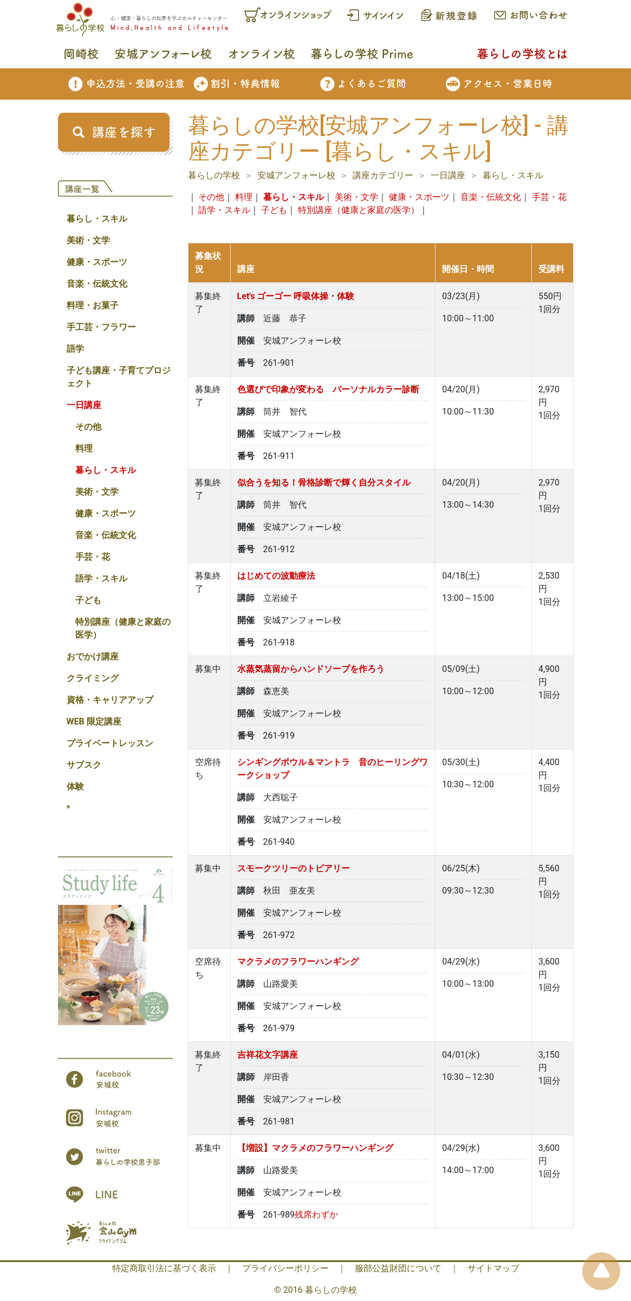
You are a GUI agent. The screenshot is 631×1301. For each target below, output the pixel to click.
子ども (88, 600)
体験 (75, 786)
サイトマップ (493, 1268)
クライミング (93, 678)
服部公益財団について (398, 1268)
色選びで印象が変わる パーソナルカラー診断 (328, 389)
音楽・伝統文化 (97, 284)
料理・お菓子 (93, 305)
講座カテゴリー (383, 175)
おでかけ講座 (93, 656)
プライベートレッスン (110, 743)
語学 (75, 349)
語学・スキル (101, 578)
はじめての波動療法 (276, 576)
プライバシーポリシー (285, 1268)
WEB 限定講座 (94, 721)
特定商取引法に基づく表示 (164, 1268)
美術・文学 (88, 240)
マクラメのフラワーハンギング (298, 961)
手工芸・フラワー (101, 327)
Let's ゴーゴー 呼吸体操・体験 (296, 296)
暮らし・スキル (97, 218)
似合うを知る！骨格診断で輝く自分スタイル (324, 482)
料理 (84, 448)
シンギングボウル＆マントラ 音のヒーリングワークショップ (332, 768)
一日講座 (84, 405)
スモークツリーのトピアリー (293, 868)
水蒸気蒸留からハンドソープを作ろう (311, 669)
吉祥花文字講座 (267, 1055)
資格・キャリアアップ (110, 700)
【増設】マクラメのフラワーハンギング (315, 1148)
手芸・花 (92, 557)
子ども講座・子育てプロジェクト (119, 377)
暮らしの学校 (214, 175)
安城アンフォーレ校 (296, 175)
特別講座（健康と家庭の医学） (123, 628)
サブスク (84, 765)
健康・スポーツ (97, 262)
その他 (88, 427)
